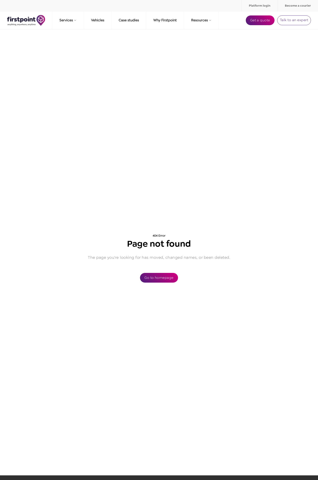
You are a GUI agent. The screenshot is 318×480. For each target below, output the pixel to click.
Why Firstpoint (165, 20)
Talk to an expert (294, 20)
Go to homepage (159, 277)
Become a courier (298, 6)
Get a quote (260, 20)
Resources (201, 20)
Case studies (129, 20)
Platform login (260, 6)
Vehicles (97, 20)
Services (68, 20)
